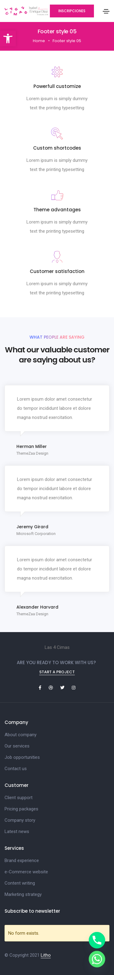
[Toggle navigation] (106, 11)
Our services (17, 746)
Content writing (20, 883)
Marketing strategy (23, 894)
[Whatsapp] (97, 959)
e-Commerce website (26, 872)
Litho (46, 955)
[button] (8, 38)
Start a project (57, 672)
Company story (20, 820)
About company (20, 734)
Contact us (16, 768)
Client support (19, 797)
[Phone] (97, 940)
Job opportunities (22, 757)
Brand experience (22, 860)
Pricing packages (21, 809)
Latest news (17, 831)
